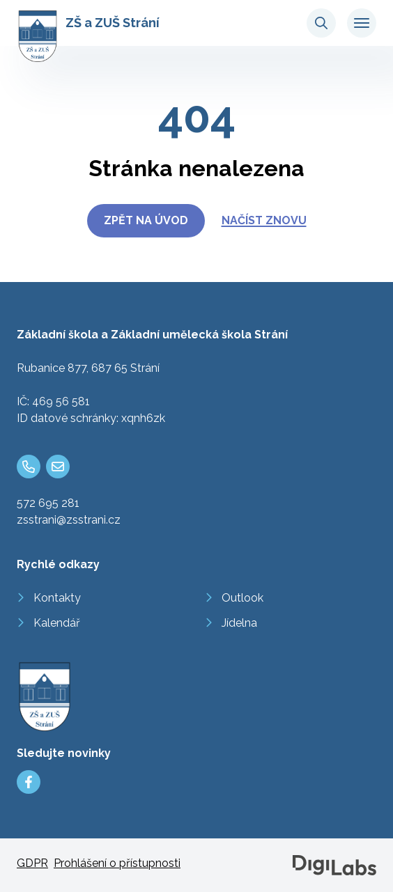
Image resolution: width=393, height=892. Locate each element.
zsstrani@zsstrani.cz (69, 519)
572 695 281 (48, 503)
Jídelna (239, 622)
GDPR (32, 863)
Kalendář (56, 622)
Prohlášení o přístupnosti (117, 863)
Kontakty (57, 597)
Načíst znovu (264, 220)
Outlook (242, 597)
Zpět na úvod (146, 220)
